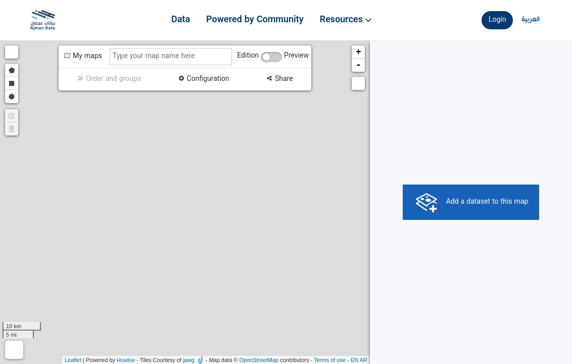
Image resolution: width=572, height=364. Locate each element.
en (354, 360)
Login (497, 20)
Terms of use (330, 360)
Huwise (126, 360)
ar (363, 360)
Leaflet (73, 360)
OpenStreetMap (258, 360)
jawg (189, 360)
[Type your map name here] (171, 56)
